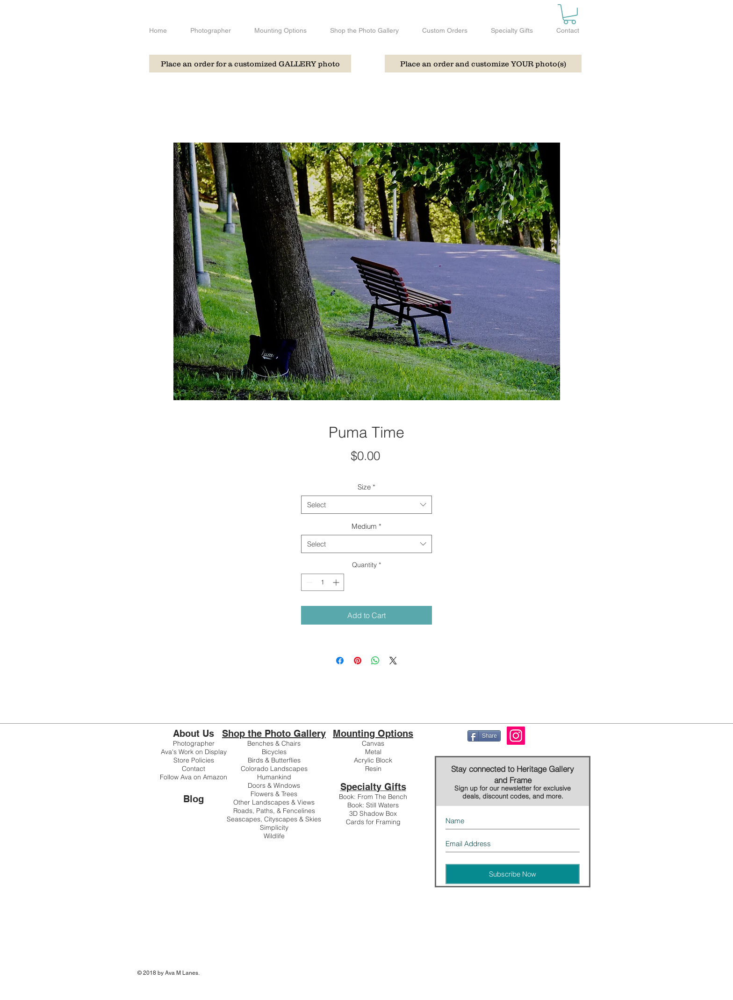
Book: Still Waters (373, 805)
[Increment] (337, 582)
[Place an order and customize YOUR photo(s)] (483, 63)
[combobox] (366, 505)
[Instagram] (516, 736)
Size (366, 486)
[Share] (484, 735)
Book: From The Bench (373, 796)
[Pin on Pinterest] (357, 660)
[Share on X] (393, 660)
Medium (366, 526)
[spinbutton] (322, 582)
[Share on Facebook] (339, 660)
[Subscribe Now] (513, 874)
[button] (570, 14)
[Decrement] (308, 582)
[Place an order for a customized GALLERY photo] (250, 63)
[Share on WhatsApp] (375, 660)
